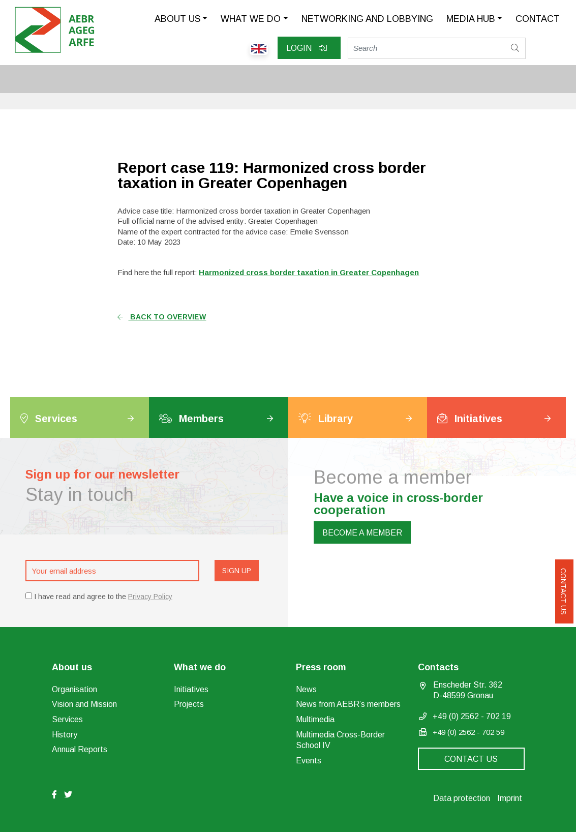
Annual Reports (79, 749)
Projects (189, 704)
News (306, 689)
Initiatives (191, 689)
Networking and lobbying (367, 19)
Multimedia (315, 719)
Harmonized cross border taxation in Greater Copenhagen (309, 272)
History (64, 734)
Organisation (74, 689)
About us (177, 19)
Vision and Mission (84, 704)
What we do (251, 19)
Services (67, 719)
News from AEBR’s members (348, 704)
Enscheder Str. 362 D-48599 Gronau (467, 690)
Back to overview (161, 316)
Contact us (563, 591)
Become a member (362, 532)
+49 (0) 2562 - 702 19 (472, 716)
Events (308, 760)
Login (306, 48)
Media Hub (470, 19)
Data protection (461, 798)
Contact (538, 19)
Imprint (509, 798)
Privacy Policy (150, 596)
